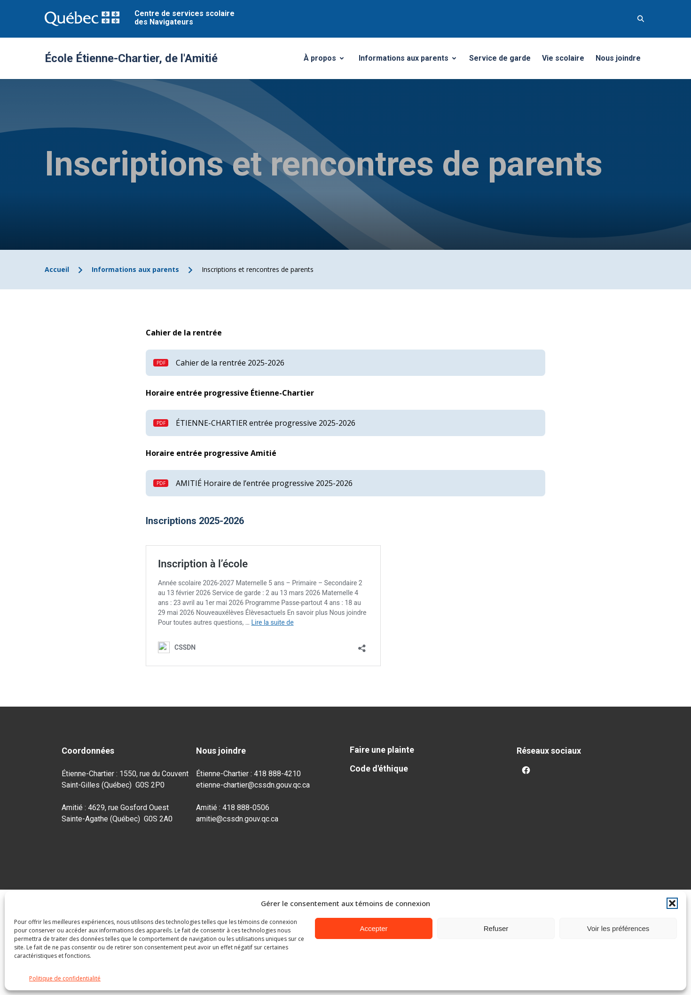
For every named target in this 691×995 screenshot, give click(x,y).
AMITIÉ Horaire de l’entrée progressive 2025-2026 (264, 483)
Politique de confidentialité (65, 978)
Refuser (496, 928)
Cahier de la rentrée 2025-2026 (230, 363)
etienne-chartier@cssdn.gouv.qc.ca (253, 784)
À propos (327, 61)
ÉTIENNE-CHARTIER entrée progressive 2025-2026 (265, 423)
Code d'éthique (379, 768)
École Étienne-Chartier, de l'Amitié (131, 58)
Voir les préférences (618, 928)
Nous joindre (618, 58)
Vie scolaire (563, 58)
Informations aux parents (409, 61)
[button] (672, 903)
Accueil (57, 269)
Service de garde (500, 58)
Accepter (373, 928)
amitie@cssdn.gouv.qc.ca (237, 818)
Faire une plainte (382, 750)
